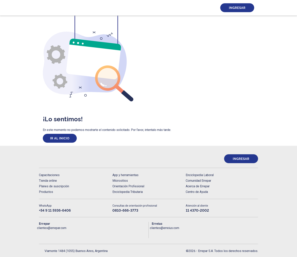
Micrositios (120, 180)
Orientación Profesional (128, 186)
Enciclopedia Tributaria (127, 192)
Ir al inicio (60, 138)
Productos (46, 192)
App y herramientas (125, 175)
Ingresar (237, 8)
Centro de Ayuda (197, 192)
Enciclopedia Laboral (200, 175)
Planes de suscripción (54, 186)
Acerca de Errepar (198, 186)
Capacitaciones (49, 175)
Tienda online (48, 180)
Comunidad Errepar (198, 180)
